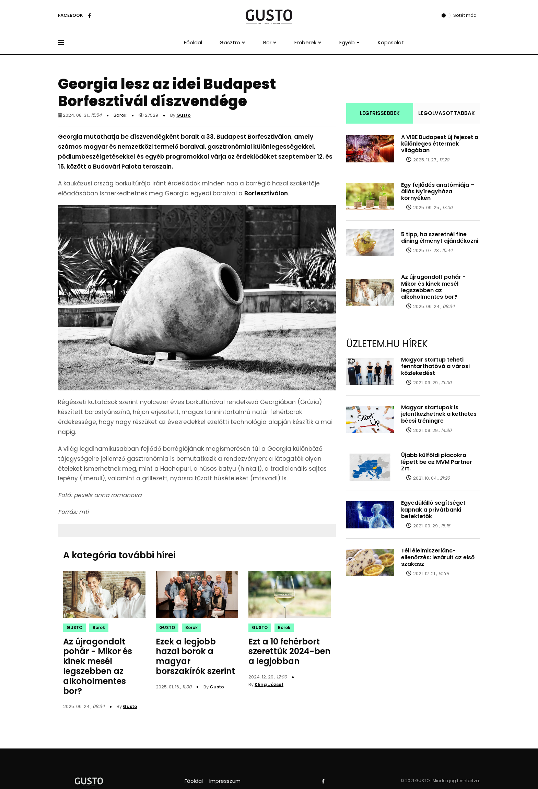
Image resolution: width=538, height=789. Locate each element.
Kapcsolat (391, 42)
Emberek (305, 42)
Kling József (269, 684)
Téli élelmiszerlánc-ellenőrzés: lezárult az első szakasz (438, 557)
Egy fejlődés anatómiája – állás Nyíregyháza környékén (437, 191)
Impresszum (225, 781)
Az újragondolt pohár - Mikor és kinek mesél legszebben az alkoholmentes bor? (97, 666)
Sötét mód (465, 15)
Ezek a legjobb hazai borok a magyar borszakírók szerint (195, 656)
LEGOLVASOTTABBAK (446, 113)
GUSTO (74, 627)
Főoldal (193, 42)
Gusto (183, 115)
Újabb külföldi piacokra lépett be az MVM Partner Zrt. (436, 461)
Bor (267, 42)
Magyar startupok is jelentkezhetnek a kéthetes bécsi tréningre (439, 413)
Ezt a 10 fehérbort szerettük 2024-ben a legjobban (289, 651)
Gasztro (230, 42)
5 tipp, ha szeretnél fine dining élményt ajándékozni (439, 237)
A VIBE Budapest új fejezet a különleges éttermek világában (439, 143)
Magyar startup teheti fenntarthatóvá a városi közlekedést (435, 366)
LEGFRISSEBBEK (380, 113)
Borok (120, 115)
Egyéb (347, 42)
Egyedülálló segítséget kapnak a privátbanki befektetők (433, 509)
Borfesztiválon (266, 193)
